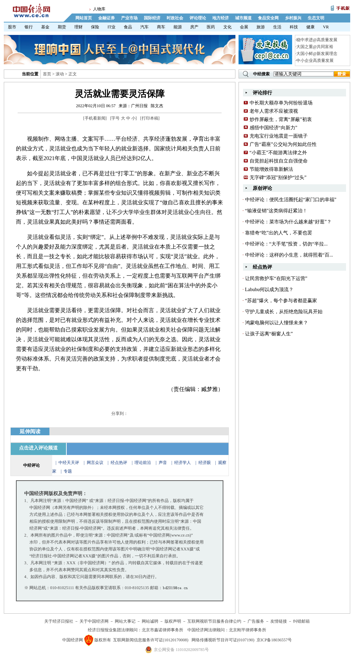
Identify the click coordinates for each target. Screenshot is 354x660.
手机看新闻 (95, 118)
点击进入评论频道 (38, 447)
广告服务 (256, 621)
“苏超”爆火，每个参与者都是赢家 (281, 300)
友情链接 (278, 621)
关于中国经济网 (94, 621)
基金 (45, 27)
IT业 (111, 27)
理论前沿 (143, 462)
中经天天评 (68, 462)
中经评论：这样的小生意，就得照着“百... (289, 255)
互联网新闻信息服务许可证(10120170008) (150, 640)
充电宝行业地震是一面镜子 (279, 136)
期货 (62, 27)
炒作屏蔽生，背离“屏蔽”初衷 (281, 119)
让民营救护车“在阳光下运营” (276, 278)
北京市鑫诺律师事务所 (162, 630)
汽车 (144, 27)
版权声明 (173, 621)
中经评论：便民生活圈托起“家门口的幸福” (290, 199)
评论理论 (197, 18)
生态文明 (316, 18)
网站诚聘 (150, 621)
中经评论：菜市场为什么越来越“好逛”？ (288, 221)
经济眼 (204, 462)
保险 (95, 27)
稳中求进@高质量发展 (316, 39)
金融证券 (106, 18)
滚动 (60, 74)
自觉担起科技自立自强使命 (279, 161)
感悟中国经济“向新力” (273, 127)
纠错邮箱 (301, 621)
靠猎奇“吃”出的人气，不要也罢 (278, 232)
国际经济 (152, 18)
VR (326, 27)
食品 (128, 27)
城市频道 (243, 18)
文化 (227, 27)
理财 (78, 27)
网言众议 (95, 462)
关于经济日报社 (58, 621)
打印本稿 (150, 118)
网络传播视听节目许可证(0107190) (223, 640)
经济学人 (182, 462)
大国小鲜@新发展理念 (316, 53)
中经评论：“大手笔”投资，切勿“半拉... (286, 244)
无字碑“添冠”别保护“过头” (278, 177)
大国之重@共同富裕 (314, 46)
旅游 (261, 27)
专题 (68, 471)
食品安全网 (268, 18)
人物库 (99, 9)
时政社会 (175, 18)
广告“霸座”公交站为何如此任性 (283, 144)
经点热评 (119, 462)
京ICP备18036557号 (274, 640)
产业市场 (129, 18)
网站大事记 (125, 621)
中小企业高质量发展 (315, 60)
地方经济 (220, 18)
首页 (47, 74)
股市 (12, 27)
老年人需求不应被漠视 (274, 111)
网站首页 (83, 18)
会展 (244, 27)
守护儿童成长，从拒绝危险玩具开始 (284, 311)
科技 (294, 27)
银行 (29, 27)
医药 (211, 27)
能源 (178, 27)
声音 (163, 462)
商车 (161, 27)
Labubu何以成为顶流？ (269, 289)
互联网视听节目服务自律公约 (214, 621)
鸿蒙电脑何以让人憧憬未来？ (276, 322)
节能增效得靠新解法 (271, 169)
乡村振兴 (293, 18)
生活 (277, 27)
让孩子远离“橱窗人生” (269, 333)
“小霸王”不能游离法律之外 (278, 152)
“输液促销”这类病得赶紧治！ (276, 210)
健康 (310, 27)
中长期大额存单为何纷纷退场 (281, 102)
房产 (194, 27)
